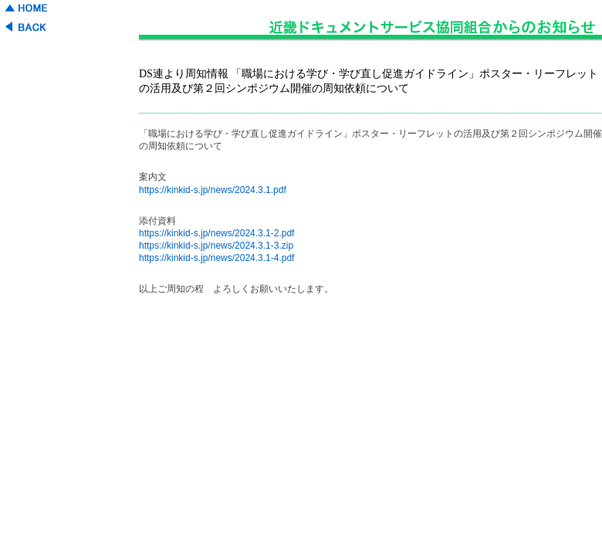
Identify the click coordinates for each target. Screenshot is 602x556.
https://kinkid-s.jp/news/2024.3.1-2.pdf (216, 233)
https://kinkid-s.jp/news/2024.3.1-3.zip (216, 245)
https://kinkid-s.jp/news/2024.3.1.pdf (212, 190)
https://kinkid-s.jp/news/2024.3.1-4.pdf (216, 258)
